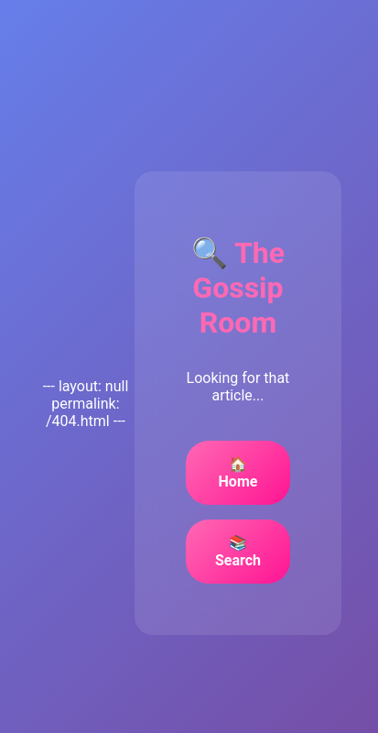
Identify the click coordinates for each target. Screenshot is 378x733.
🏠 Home (238, 472)
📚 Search (238, 551)
